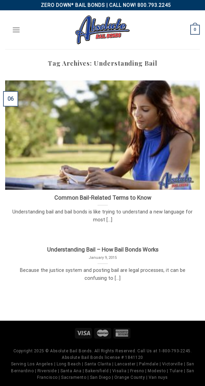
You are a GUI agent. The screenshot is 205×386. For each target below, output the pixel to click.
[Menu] (16, 29)
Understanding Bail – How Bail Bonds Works (102, 249)
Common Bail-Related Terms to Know (102, 198)
